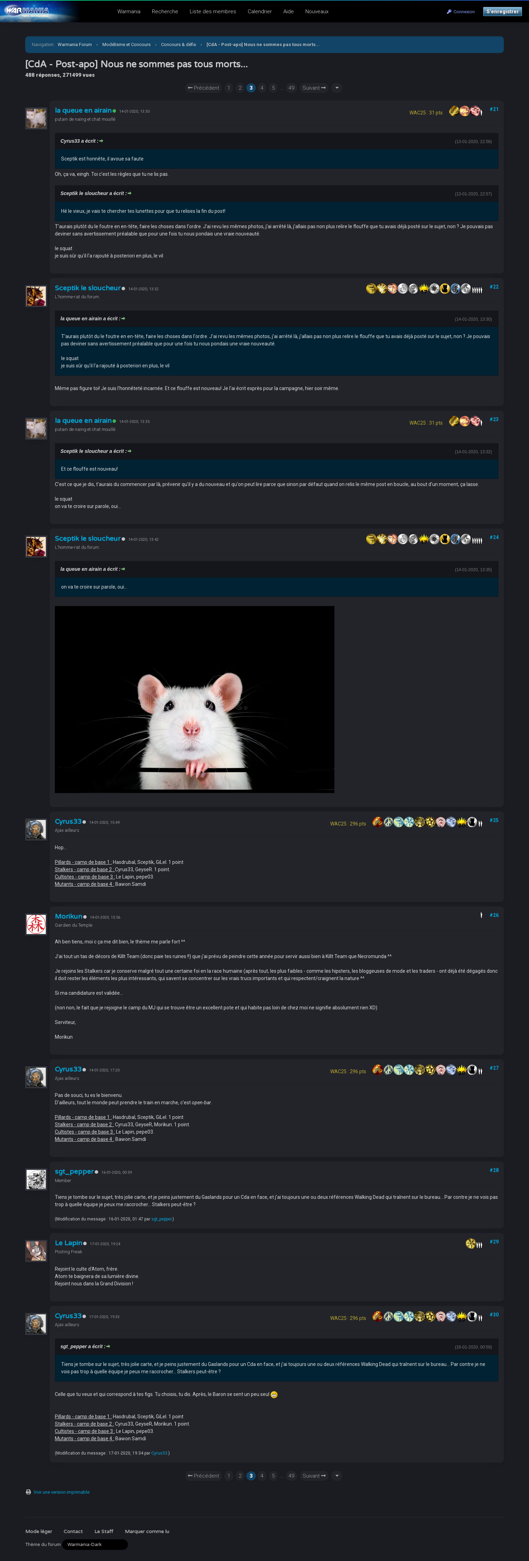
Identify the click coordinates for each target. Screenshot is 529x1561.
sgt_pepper (74, 1171)
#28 (494, 1170)
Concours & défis (178, 44)
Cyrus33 (68, 821)
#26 (494, 915)
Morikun (68, 916)
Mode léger (38, 1531)
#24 (494, 537)
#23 (494, 419)
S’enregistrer (502, 11)
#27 (494, 1068)
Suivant (314, 88)
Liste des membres (213, 11)
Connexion (461, 11)
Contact (73, 1531)
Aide (288, 11)
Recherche (165, 11)
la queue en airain (83, 110)
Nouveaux (316, 11)
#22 (494, 287)
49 (291, 88)
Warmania (128, 11)
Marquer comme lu (147, 1531)
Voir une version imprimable (61, 1492)
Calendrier (260, 11)
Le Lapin (68, 1243)
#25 (494, 820)
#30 (494, 1314)
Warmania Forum (75, 44)
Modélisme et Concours (126, 44)
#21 (494, 109)
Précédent (203, 88)
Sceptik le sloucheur (88, 288)
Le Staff (103, 1531)
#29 (494, 1242)
